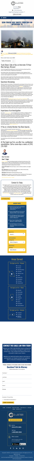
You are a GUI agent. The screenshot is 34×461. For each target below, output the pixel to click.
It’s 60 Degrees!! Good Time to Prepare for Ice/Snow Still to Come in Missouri (17, 216)
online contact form (18, 193)
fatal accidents (8, 112)
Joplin (18, 275)
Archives (11, 247)
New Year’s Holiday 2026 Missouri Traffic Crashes (16, 221)
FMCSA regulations (14, 124)
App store (19, 6)
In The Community (17, 10)
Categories (11, 240)
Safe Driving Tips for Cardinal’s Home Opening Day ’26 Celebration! (17, 208)
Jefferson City (20, 273)
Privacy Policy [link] (22, 456)
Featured (3, 54)
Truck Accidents (25, 54)
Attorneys (8, 407)
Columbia (19, 271)
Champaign (19, 294)
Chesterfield (20, 283)
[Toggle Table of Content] (12, 61)
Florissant (19, 281)
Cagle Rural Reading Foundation (16, 12)
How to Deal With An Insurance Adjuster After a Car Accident (17, 212)
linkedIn (16, 448)
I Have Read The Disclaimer (10, 399)
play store (18, 6)
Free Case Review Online (15, 420)
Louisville (19, 314)
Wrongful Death (4, 55)
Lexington (19, 312)
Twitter (13, 448)
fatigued (21, 86)
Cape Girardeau (20, 269)
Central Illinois (20, 305)
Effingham (19, 297)
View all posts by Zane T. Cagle (9, 177)
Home (3, 407)
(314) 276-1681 (18, 14)
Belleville (19, 290)
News (14, 409)
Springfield (19, 279)
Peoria (18, 299)
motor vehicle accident (25, 129)
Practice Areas (15, 407)
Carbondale (19, 292)
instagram (23, 448)
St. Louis (19, 265)
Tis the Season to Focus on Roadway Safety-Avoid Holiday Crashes (17, 225)
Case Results (23, 407)
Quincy (18, 301)
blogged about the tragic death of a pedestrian (18, 98)
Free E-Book (16, 8)
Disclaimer (4, 397)
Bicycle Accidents (20, 53)
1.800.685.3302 (17, 432)
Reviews (30, 407)
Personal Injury (18, 54)
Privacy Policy (10, 397)
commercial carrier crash (12, 130)
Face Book (10, 448)
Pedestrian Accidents (9, 54)
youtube (19, 448)
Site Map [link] (16, 456)
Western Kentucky (19, 317)
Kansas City (19, 277)
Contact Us (18, 409)
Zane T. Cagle (5, 53)
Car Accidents (28, 53)
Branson (19, 267)
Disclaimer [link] (11, 456)
